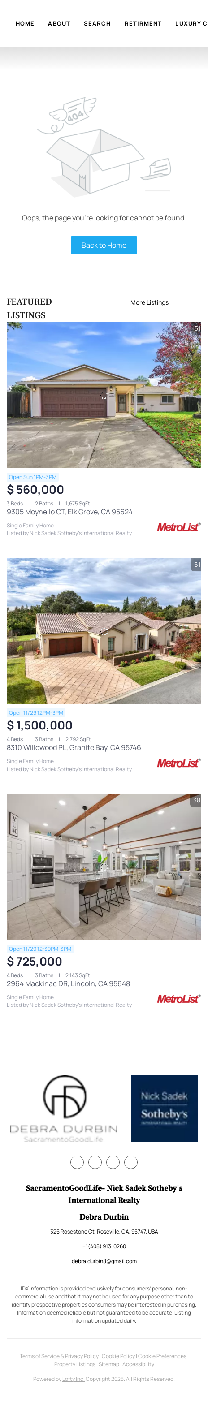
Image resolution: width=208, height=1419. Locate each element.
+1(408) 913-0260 (104, 1246)
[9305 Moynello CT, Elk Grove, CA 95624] (104, 395)
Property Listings (74, 1364)
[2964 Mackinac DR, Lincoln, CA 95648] (104, 867)
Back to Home (104, 245)
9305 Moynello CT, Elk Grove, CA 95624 (70, 512)
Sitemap (109, 1364)
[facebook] (77, 1162)
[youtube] (131, 1162)
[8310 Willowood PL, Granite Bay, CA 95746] (104, 631)
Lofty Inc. (73, 1379)
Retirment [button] (143, 23)
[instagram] (113, 1162)
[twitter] (95, 1162)
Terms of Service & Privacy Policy (59, 1356)
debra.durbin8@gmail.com (104, 1261)
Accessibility (138, 1364)
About (59, 23)
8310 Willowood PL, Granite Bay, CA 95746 (74, 747)
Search (97, 23)
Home (25, 23)
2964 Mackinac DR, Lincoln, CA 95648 (68, 983)
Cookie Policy (118, 1356)
